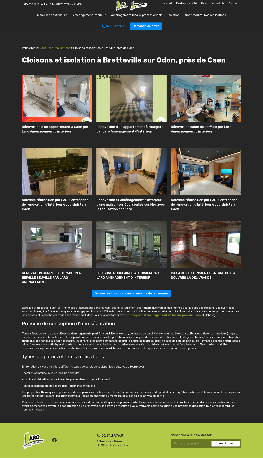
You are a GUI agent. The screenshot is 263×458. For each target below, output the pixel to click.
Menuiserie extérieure (52, 15)
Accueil (167, 3)
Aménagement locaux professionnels (136, 15)
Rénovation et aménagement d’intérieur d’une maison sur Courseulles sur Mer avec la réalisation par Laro (130, 197)
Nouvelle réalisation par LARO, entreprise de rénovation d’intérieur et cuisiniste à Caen (55, 197)
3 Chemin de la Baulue (52, 4)
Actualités (218, 3)
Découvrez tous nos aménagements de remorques (131, 286)
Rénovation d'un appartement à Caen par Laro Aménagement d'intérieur (55, 122)
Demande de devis (146, 26)
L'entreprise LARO (186, 3)
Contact (234, 3)
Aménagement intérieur (89, 15)
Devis (204, 3)
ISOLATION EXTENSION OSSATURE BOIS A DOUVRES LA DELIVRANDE (203, 268)
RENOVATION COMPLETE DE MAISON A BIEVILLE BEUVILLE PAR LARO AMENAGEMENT (51, 270)
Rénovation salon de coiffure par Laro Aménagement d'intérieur (201, 122)
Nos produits (193, 15)
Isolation (174, 15)
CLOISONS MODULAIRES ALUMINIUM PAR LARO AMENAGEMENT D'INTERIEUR (127, 268)
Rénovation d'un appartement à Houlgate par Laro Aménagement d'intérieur (129, 122)
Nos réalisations (215, 15)
